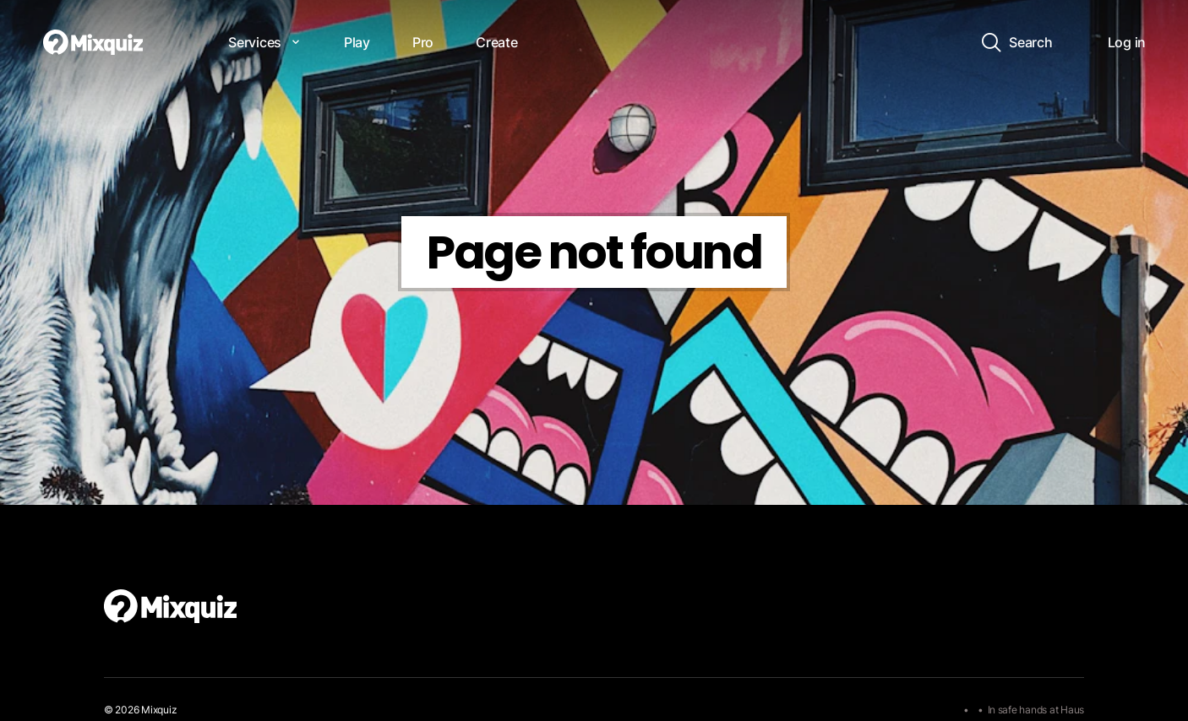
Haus (1072, 709)
